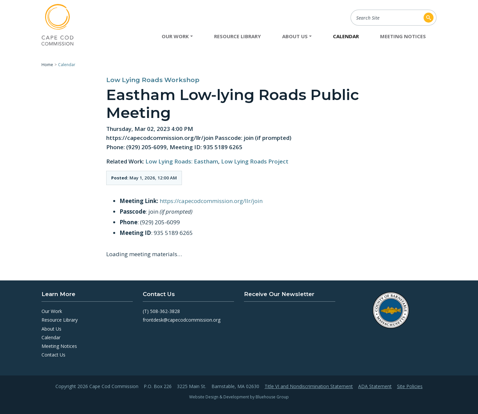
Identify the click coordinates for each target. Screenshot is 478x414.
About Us (51, 329)
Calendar (346, 36)
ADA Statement (375, 386)
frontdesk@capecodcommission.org (181, 320)
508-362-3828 (165, 311)
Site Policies (410, 386)
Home (47, 64)
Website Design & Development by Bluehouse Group (239, 397)
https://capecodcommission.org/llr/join (211, 201)
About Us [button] (295, 36)
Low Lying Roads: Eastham (181, 161)
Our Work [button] (175, 36)
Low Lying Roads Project (254, 161)
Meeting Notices (403, 36)
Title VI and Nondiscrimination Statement (309, 386)
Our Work (51, 311)
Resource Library (237, 36)
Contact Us (53, 355)
